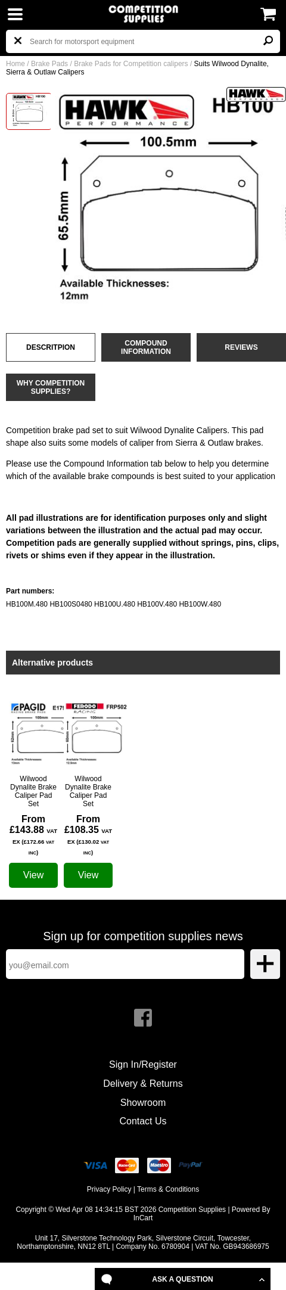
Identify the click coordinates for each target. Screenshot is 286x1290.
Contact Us (142, 1121)
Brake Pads (49, 64)
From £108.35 (88, 835)
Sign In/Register (143, 1064)
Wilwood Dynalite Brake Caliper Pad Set (33, 791)
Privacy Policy (109, 1189)
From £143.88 (33, 835)
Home (15, 64)
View (33, 875)
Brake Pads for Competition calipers (131, 64)
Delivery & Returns (142, 1083)
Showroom (143, 1103)
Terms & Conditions (168, 1189)
